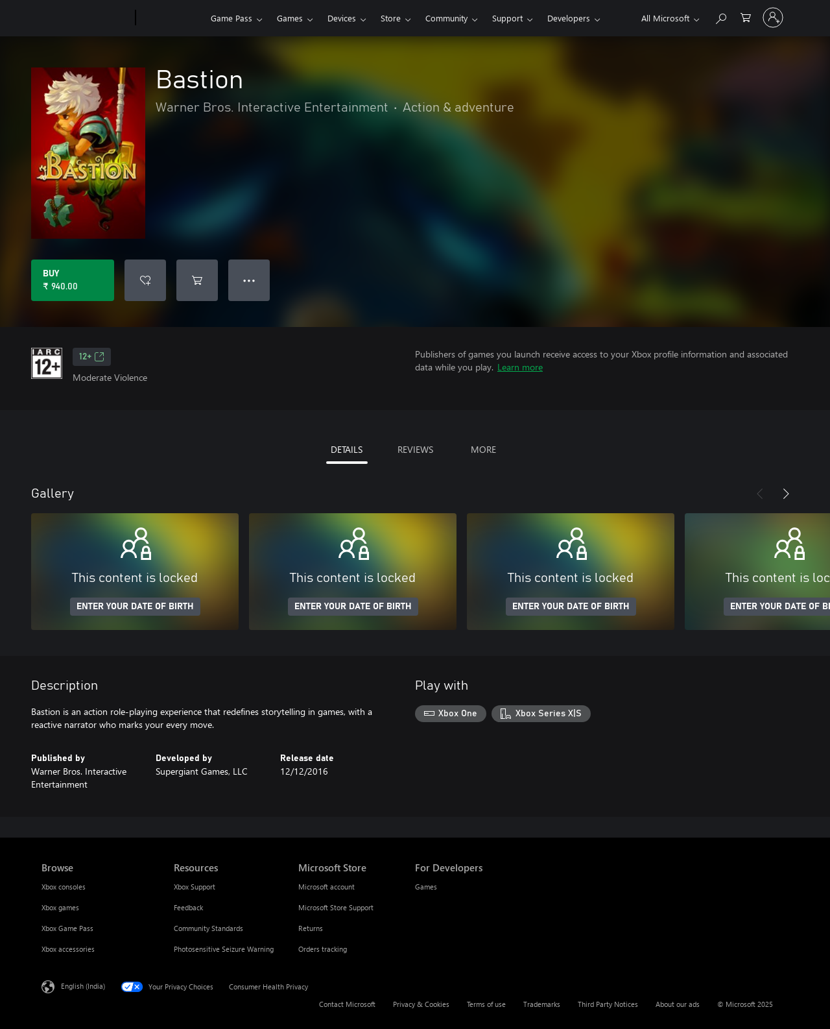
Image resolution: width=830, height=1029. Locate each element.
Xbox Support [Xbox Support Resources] (194, 886)
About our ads (678, 1004)
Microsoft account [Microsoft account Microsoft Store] (326, 886)
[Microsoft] (86, 18)
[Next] (786, 494)
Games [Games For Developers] (426, 886)
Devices (341, 17)
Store (391, 17)
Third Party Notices (608, 1004)
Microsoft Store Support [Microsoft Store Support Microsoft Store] (336, 907)
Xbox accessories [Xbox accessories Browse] (68, 949)
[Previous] (760, 494)
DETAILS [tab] (346, 449)
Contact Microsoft (347, 1004)
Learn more (520, 367)
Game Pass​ (231, 17)
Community (446, 17)
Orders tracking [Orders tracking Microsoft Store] (322, 949)
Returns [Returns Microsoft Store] (310, 928)
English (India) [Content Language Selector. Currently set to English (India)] (83, 986)
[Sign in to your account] (772, 17)
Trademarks (541, 1004)
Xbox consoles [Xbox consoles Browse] (64, 886)
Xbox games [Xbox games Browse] (60, 907)
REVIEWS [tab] (415, 449)
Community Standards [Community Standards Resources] (208, 928)
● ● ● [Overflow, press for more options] (249, 280)
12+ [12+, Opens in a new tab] (91, 357)
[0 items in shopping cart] (746, 16)
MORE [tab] (483, 449)
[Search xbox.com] (720, 16)
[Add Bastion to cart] (197, 280)
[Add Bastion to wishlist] (145, 280)
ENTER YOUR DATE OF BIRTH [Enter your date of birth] (135, 606)
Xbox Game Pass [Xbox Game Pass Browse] (67, 928)
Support (507, 17)
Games (290, 17)
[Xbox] (171, 18)
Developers (568, 17)
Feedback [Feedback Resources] (188, 907)
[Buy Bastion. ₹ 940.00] (72, 280)
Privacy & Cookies (421, 1004)
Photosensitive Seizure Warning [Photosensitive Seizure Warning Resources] (224, 949)
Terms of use (486, 1004)
